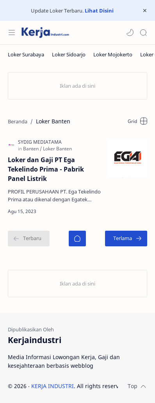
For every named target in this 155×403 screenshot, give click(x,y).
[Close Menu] (145, 10)
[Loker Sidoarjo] (69, 54)
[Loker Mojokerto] (112, 54)
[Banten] (32, 148)
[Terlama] (126, 238)
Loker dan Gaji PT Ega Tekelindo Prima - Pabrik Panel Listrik (46, 169)
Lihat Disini (99, 10)
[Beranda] (77, 238)
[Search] (143, 32)
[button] (130, 32)
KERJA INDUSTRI (52, 386)
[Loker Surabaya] (26, 54)
